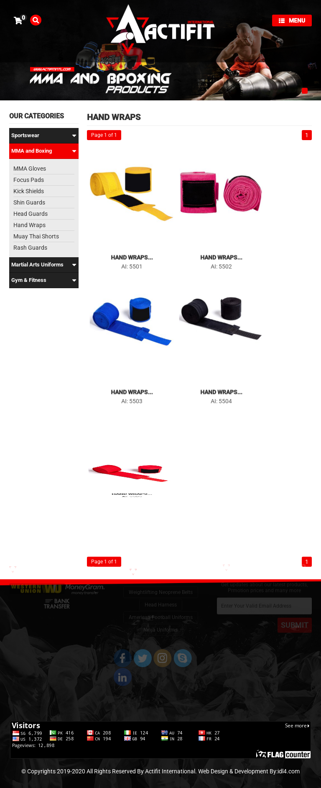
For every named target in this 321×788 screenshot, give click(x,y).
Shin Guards (29, 202)
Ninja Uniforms (160, 622)
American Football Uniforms (161, 610)
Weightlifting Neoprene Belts (161, 585)
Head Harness (161, 597)
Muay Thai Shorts (36, 236)
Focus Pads (28, 180)
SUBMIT (294, 620)
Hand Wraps (29, 225)
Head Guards (30, 213)
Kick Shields (28, 191)
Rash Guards (30, 247)
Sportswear (43, 135)
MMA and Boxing (43, 151)
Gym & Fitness (43, 280)
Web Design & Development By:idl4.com (249, 771)
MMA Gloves (29, 168)
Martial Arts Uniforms (43, 265)
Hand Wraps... (131, 253)
